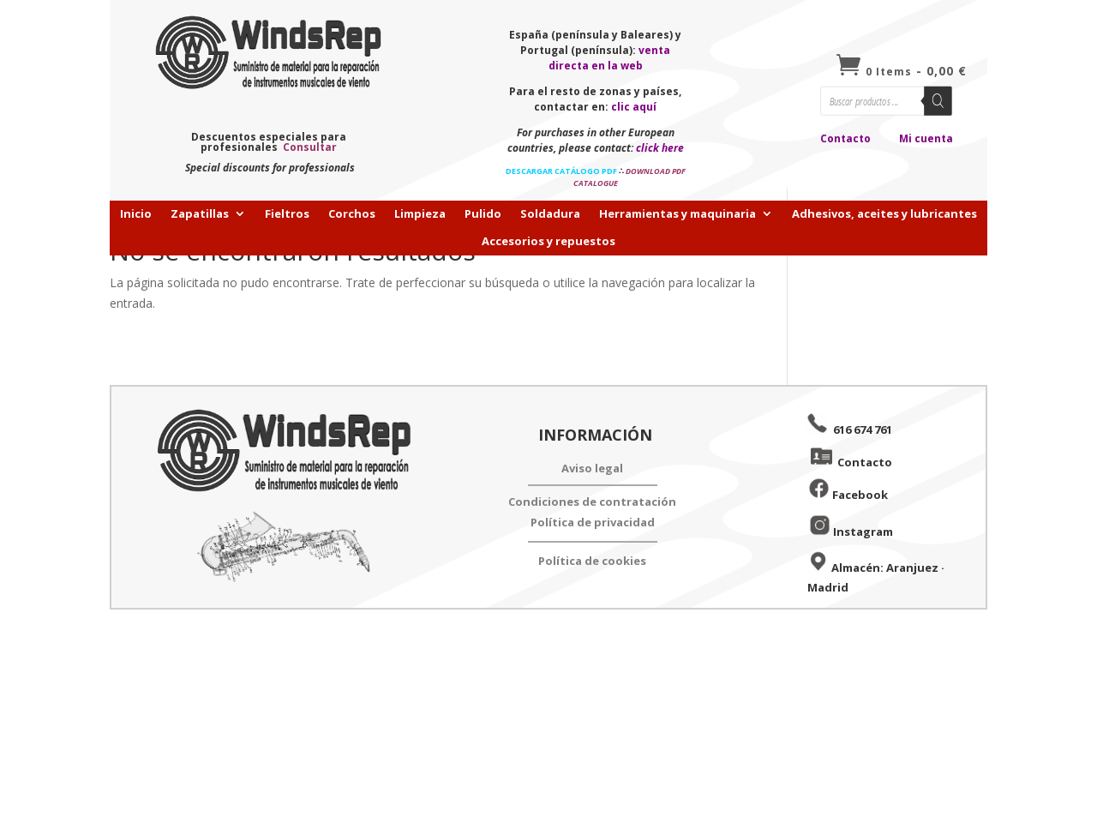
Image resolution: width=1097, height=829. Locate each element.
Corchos (351, 214)
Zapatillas (200, 214)
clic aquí (633, 106)
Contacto (845, 138)
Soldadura (550, 214)
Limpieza (420, 214)
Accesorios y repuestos (548, 242)
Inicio (136, 214)
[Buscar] (938, 101)
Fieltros (287, 214)
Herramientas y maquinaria (677, 214)
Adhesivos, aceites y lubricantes (884, 214)
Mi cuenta (926, 138)
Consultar (310, 147)
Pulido (483, 214)
